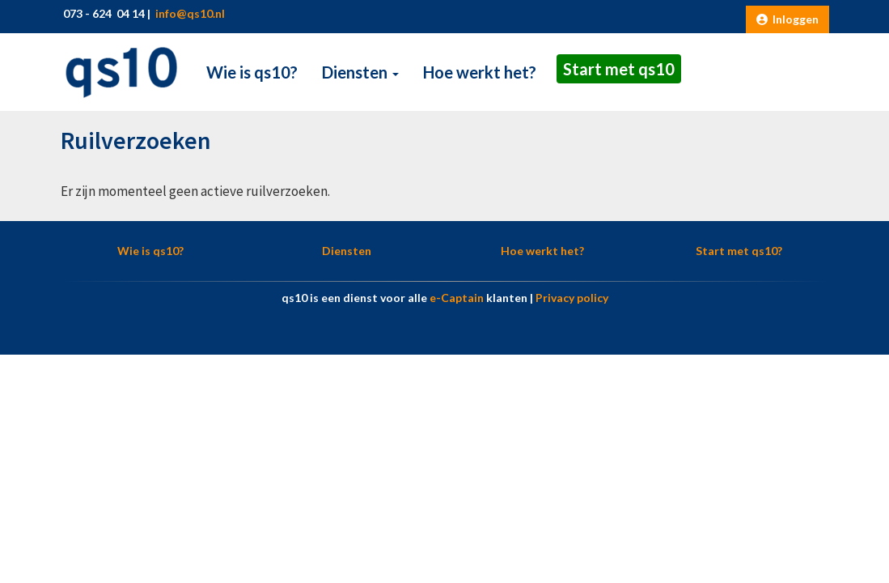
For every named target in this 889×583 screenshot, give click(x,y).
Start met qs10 (619, 69)
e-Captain (457, 297)
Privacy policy (572, 297)
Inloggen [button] (787, 19)
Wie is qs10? (252, 72)
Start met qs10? (739, 250)
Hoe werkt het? (479, 72)
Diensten (360, 72)
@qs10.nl (189, 13)
